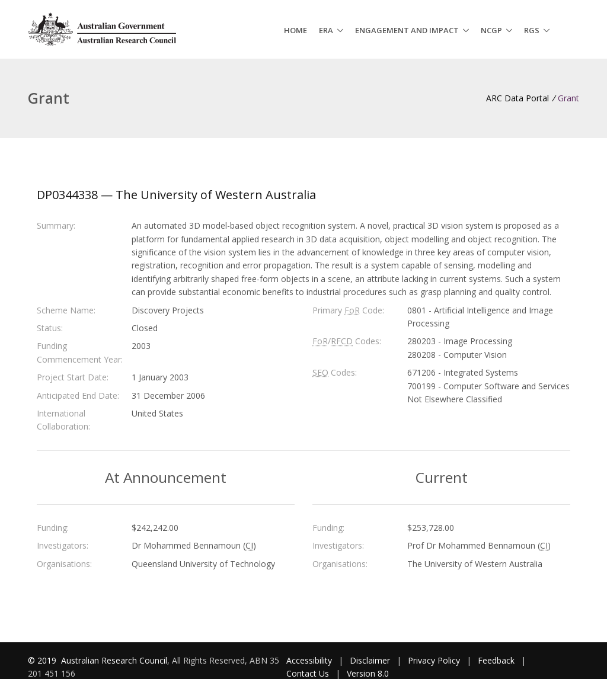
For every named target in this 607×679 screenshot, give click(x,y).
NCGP (491, 30)
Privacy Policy (434, 660)
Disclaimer (370, 660)
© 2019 (43, 660)
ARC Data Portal (517, 98)
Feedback (496, 660)
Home (295, 30)
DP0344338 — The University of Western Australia (176, 195)
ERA (326, 30)
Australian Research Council (114, 660)
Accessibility (309, 660)
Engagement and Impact (407, 30)
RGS (531, 30)
